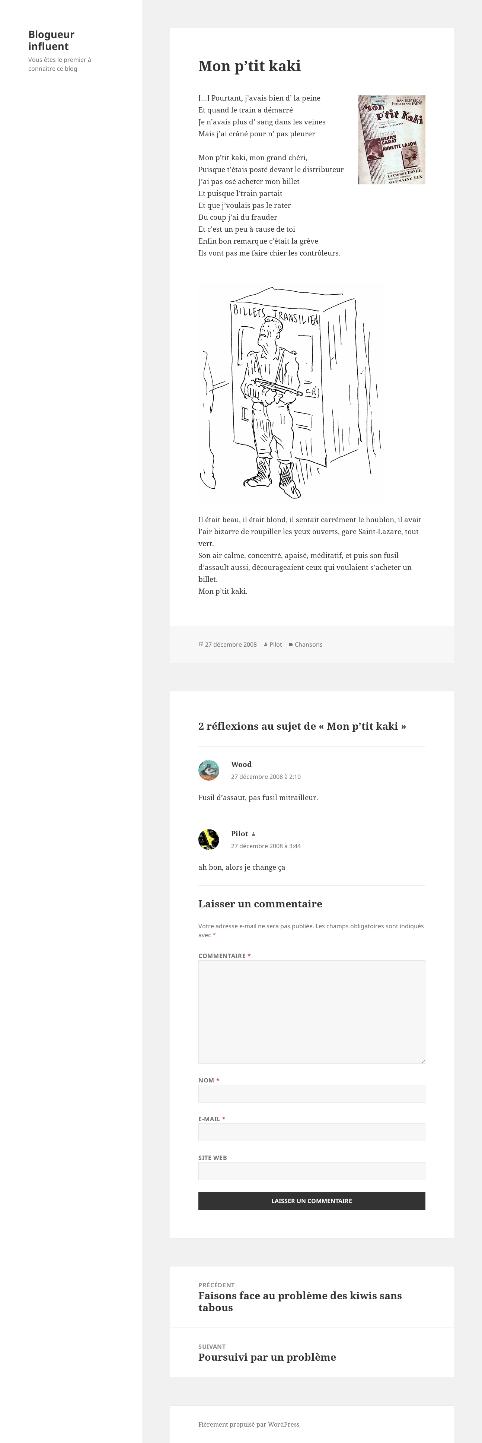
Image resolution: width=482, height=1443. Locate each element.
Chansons (309, 644)
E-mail (212, 1119)
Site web (212, 1158)
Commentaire (224, 956)
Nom (209, 1080)
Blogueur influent (51, 40)
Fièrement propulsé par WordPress (248, 1424)
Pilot (275, 644)
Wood (241, 764)
